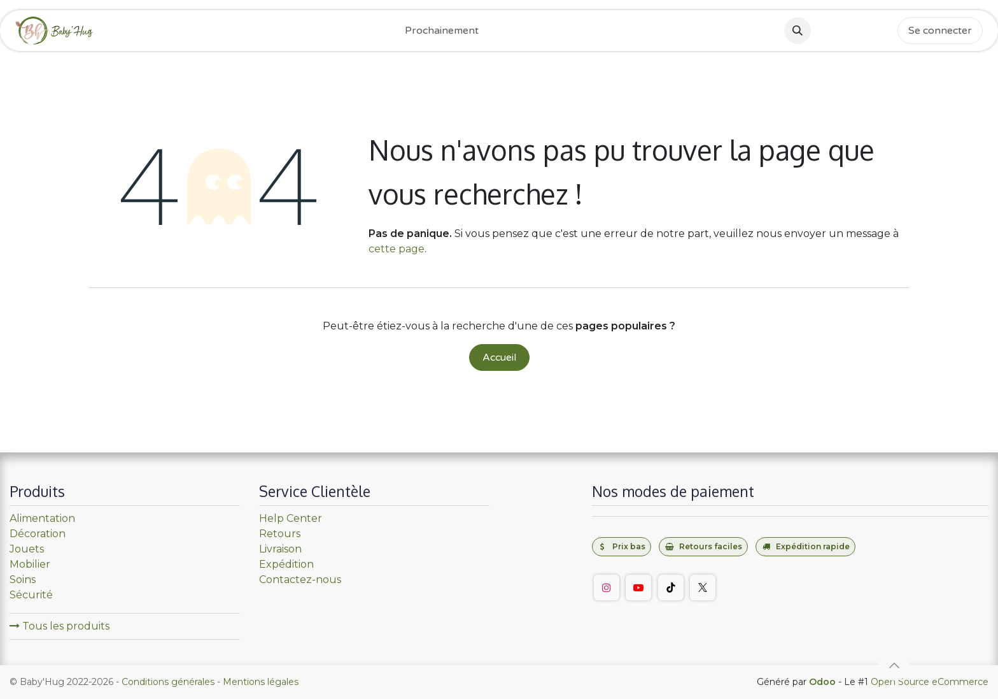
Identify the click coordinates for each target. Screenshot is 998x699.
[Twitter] (702, 587)
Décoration (38, 534)
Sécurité (31, 595)
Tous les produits (59, 626)
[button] (797, 30)
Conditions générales (168, 682)
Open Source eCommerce (929, 682)
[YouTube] (638, 587)
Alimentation (42, 518)
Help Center (290, 518)
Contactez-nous (300, 579)
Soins (23, 579)
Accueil (499, 357)
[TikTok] (882, 30)
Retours (279, 534)
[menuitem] (442, 30)
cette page (397, 249)
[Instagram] (854, 30)
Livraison (280, 549)
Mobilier (30, 564)
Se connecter (940, 30)
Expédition (286, 564)
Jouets (27, 549)
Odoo (823, 682)
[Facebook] (826, 30)
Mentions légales (261, 682)
